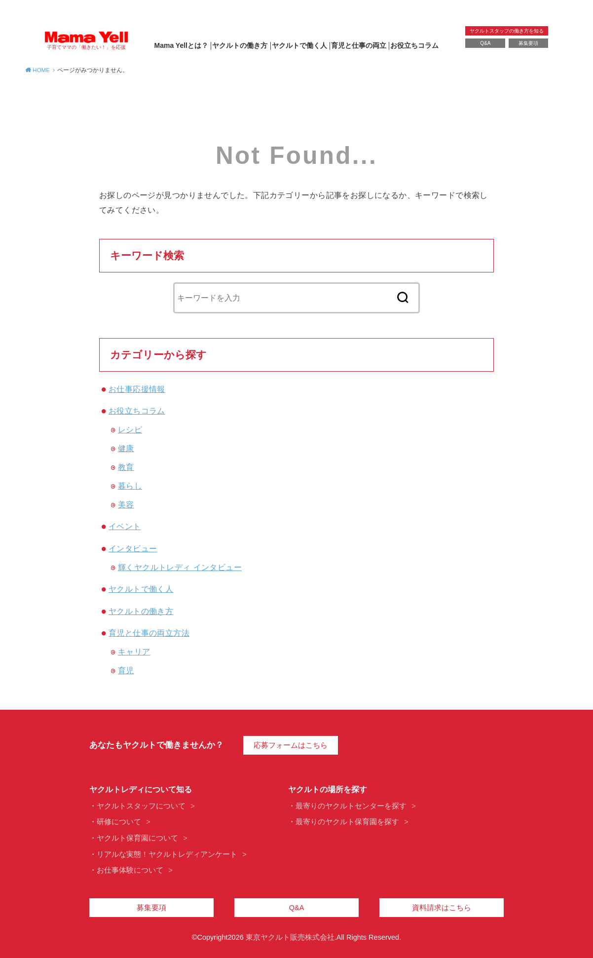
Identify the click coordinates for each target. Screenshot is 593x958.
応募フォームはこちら (291, 745)
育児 (126, 670)
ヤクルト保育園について (137, 838)
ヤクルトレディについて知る (140, 789)
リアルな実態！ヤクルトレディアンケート (167, 854)
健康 (126, 448)
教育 (126, 466)
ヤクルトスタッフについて (141, 806)
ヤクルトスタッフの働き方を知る (507, 31)
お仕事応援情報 (137, 388)
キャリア (134, 651)
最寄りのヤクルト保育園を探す (347, 822)
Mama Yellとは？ (181, 45)
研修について (119, 822)
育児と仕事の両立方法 (149, 632)
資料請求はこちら (441, 908)
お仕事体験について (130, 870)
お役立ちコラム (414, 45)
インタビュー (133, 548)
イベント (125, 526)
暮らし (130, 485)
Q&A (485, 43)
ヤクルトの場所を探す (327, 789)
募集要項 (528, 43)
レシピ (130, 429)
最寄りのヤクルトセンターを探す (351, 806)
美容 (126, 504)
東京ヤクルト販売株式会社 (290, 937)
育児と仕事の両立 (358, 45)
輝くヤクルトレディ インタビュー (180, 567)
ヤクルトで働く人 (299, 45)
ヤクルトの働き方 (239, 45)
